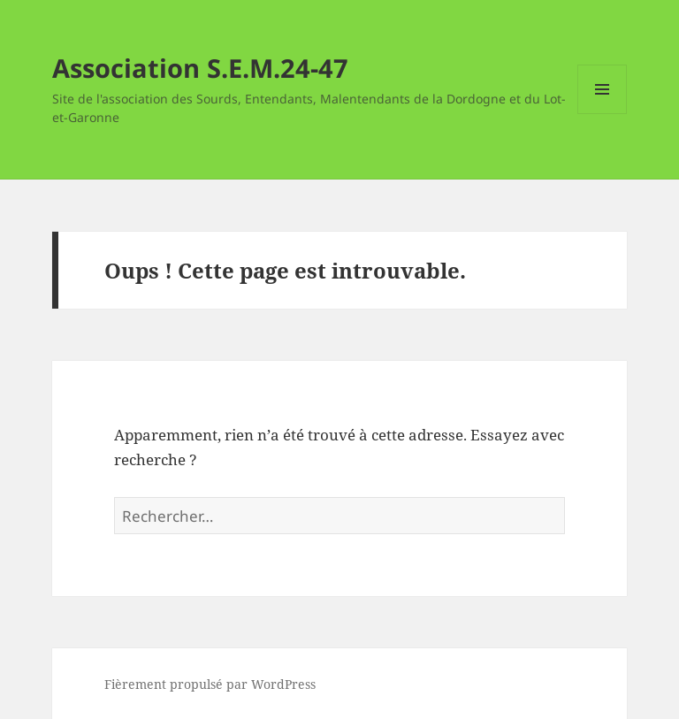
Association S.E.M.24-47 (200, 67)
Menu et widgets (602, 113)
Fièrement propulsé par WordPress (210, 684)
